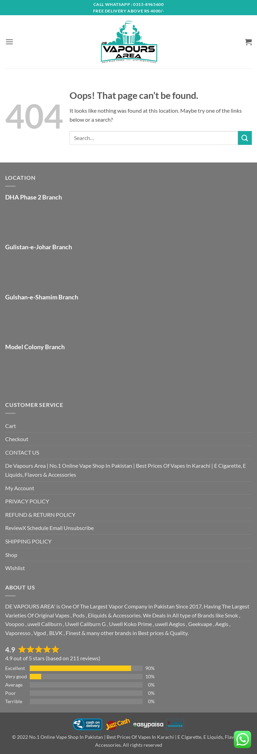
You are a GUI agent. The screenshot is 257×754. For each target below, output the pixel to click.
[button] (9, 41)
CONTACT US (22, 452)
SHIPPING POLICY (28, 541)
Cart (10, 425)
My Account (19, 488)
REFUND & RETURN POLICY (40, 514)
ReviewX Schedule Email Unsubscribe (49, 527)
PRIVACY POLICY (27, 501)
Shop (11, 554)
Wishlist (15, 568)
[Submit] (245, 138)
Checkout (16, 439)
